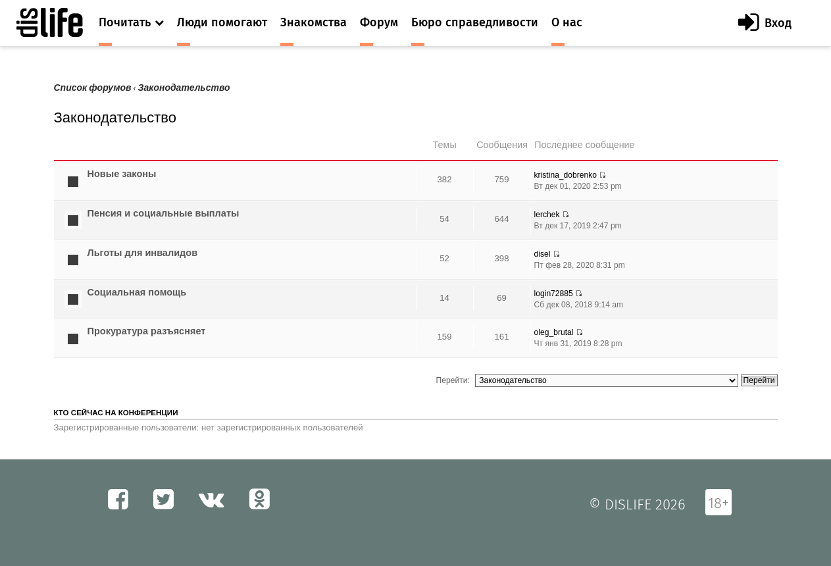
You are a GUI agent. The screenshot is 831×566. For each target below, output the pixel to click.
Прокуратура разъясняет (147, 331)
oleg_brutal (554, 332)
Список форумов (93, 87)
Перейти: (453, 380)
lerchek (547, 214)
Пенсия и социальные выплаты (163, 213)
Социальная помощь (137, 292)
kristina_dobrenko (565, 175)
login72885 (553, 293)
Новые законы (122, 173)
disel (542, 254)
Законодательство (184, 87)
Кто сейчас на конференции (116, 413)
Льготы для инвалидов (143, 252)
